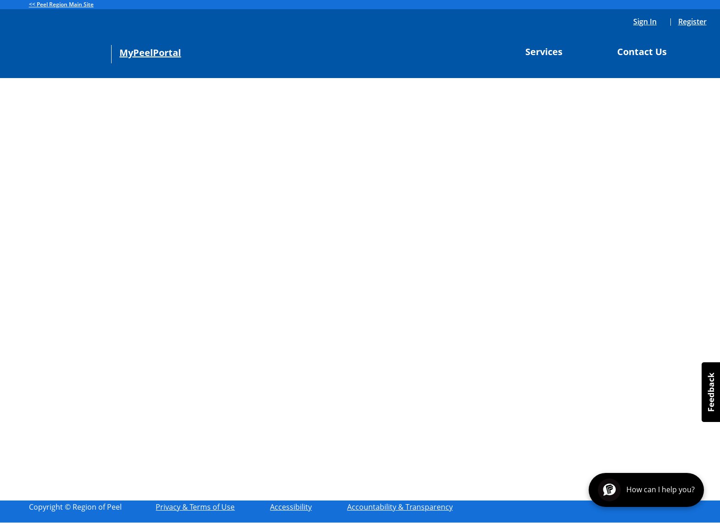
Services (547, 51)
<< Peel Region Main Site (61, 4)
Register (692, 22)
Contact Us (645, 51)
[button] (711, 392)
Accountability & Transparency (400, 507)
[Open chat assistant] (646, 490)
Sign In (645, 22)
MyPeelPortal (150, 52)
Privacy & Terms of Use (195, 507)
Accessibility (291, 507)
